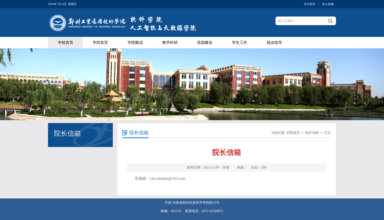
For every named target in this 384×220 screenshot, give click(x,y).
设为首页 (309, 4)
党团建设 (204, 42)
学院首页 (100, 42)
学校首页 (65, 42)
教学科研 (170, 42)
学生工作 (239, 42)
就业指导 (274, 42)
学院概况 (135, 42)
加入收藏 (328, 4)
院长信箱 (312, 133)
